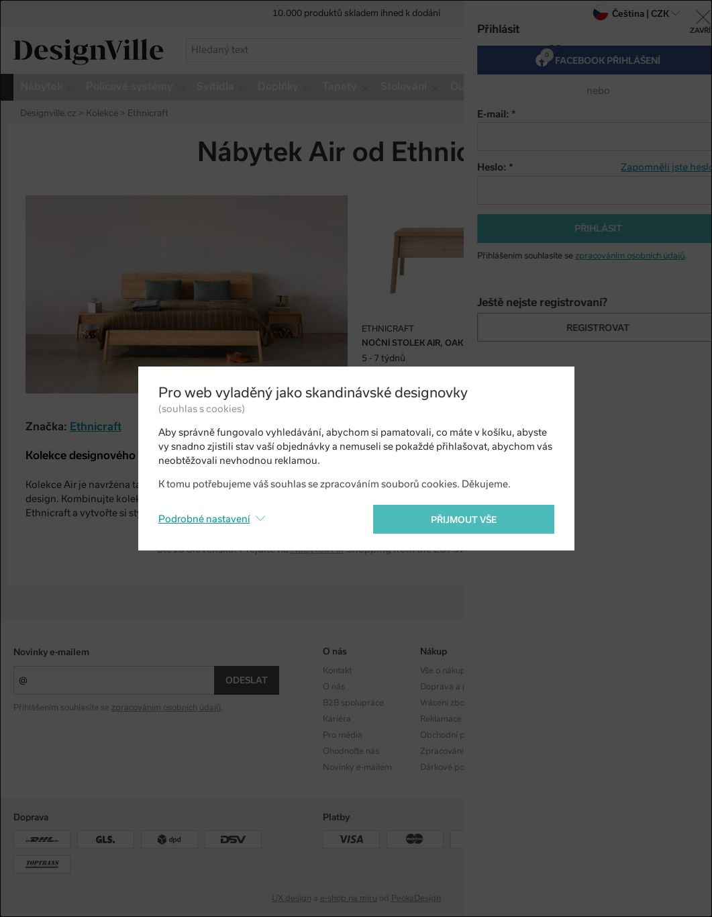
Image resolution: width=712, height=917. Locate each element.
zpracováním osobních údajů (166, 707)
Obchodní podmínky (459, 735)
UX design (291, 898)
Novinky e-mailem (51, 652)
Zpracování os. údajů (460, 751)
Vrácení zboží (445, 703)
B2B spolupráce (353, 703)
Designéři (535, 686)
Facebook (633, 686)
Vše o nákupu (445, 670)
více (692, 86)
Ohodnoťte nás (351, 751)
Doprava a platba (453, 686)
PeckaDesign (416, 898)
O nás (334, 686)
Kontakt (337, 670)
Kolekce (532, 670)
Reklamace (441, 719)
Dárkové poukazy (453, 767)
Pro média (342, 735)
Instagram (634, 670)
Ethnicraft (95, 426)
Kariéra (337, 719)
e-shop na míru (348, 898)
